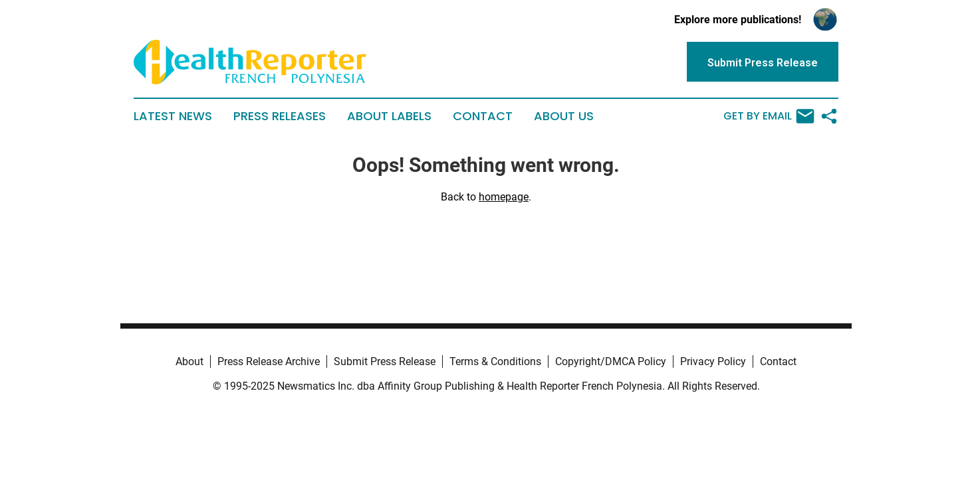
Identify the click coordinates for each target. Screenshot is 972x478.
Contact (483, 116)
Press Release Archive (268, 361)
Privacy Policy (713, 361)
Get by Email (768, 116)
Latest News (173, 116)
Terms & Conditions (495, 361)
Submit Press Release (384, 361)
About (189, 361)
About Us (564, 116)
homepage (504, 197)
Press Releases (279, 116)
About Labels (389, 116)
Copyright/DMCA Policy (610, 361)
